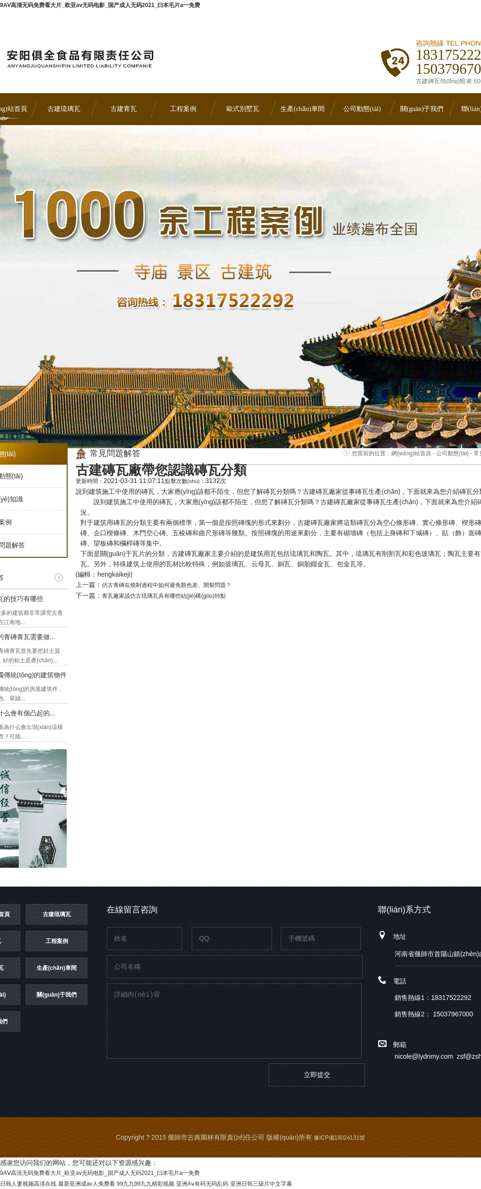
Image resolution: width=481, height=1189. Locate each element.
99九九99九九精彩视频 (145, 1184)
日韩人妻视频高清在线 (28, 1184)
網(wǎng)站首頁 (411, 453)
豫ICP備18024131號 (339, 1137)
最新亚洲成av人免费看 (86, 1184)
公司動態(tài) (361, 108)
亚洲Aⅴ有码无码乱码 (202, 1184)
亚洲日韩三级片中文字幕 (261, 1184)
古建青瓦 (123, 108)
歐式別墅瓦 (242, 108)
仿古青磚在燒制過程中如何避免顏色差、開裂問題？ (167, 585)
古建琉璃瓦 (63, 108)
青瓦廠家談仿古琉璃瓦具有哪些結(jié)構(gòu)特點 (164, 596)
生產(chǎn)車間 (302, 108)
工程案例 (183, 108)
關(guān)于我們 (422, 108)
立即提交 (317, 1074)
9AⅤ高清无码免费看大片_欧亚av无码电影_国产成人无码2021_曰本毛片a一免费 (100, 5)
